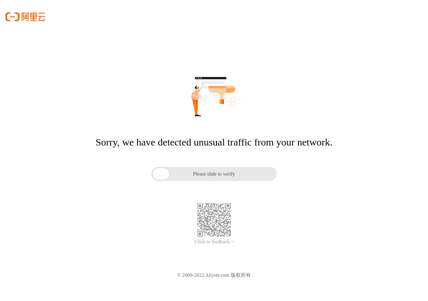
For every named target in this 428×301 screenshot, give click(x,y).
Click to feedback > (214, 242)
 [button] (161, 173)
